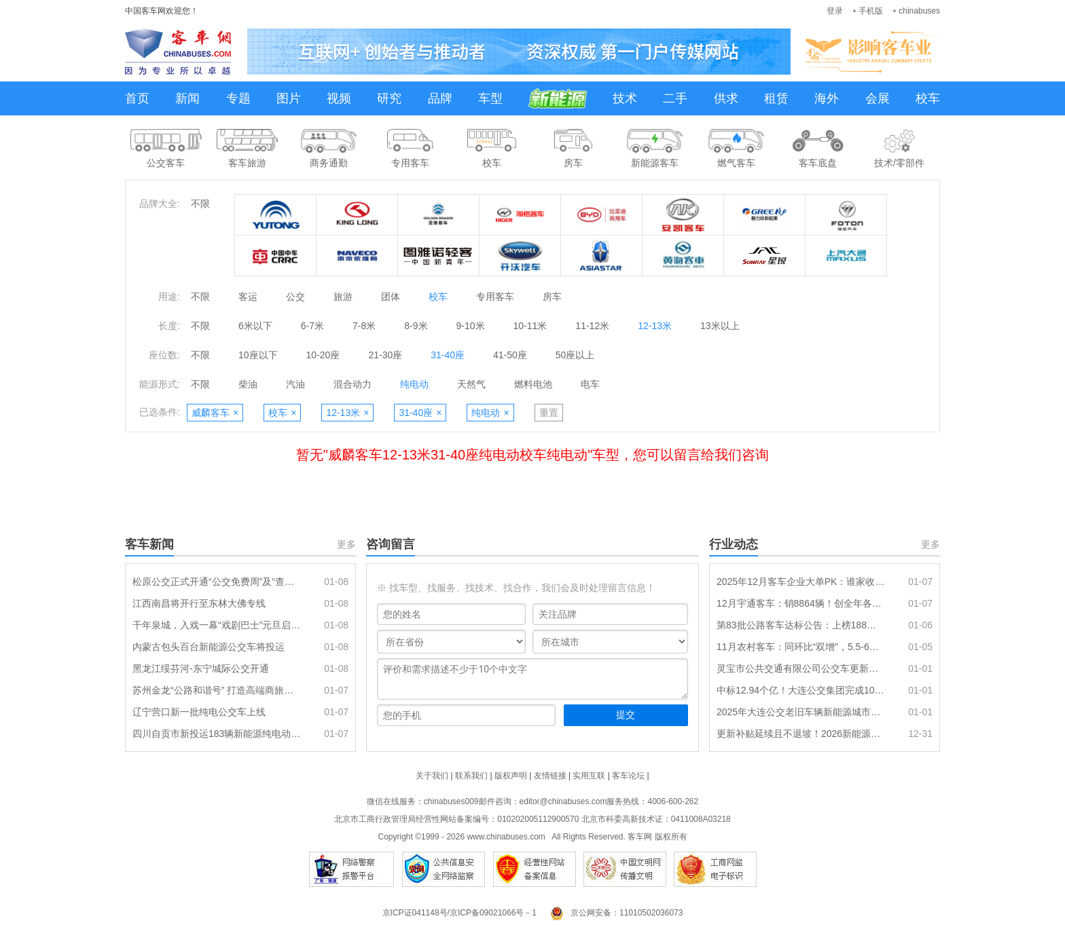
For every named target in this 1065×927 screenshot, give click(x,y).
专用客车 (495, 296)
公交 (295, 296)
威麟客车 (215, 412)
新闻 (187, 98)
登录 (835, 11)
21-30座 (385, 354)
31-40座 (448, 354)
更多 (346, 544)
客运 (247, 296)
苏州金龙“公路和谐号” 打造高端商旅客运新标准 (216, 690)
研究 (389, 98)
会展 (877, 98)
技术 (625, 98)
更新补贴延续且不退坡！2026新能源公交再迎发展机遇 (801, 733)
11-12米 (592, 325)
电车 (590, 384)
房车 (552, 296)
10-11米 (530, 325)
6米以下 (255, 325)
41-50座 (510, 354)
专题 (238, 98)
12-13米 (655, 325)
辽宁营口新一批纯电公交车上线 (199, 711)
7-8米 (364, 325)
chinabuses (919, 11)
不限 (200, 203)
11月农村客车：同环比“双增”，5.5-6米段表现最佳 (801, 646)
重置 (548, 412)
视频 (339, 98)
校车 (928, 98)
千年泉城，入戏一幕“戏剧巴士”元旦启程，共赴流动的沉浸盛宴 (216, 625)
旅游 (343, 296)
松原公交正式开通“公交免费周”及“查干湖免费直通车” (216, 581)
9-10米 (470, 325)
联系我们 (471, 775)
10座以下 (258, 354)
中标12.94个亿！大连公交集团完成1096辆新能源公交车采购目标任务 (801, 690)
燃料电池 (533, 384)
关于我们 (432, 775)
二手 (675, 98)
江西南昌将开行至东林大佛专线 (199, 603)
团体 (390, 296)
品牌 (440, 98)
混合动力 (352, 384)
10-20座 (323, 354)
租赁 (776, 98)
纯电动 (414, 384)
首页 (137, 98)
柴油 (247, 384)
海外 (826, 98)
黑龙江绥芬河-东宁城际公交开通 (200, 668)
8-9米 (415, 325)
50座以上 (575, 354)
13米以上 (720, 325)
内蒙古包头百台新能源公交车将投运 (208, 646)
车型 (490, 98)
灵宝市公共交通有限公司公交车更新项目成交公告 (801, 668)
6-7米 (312, 325)
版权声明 (510, 775)
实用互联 (589, 775)
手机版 (871, 11)
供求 (726, 98)
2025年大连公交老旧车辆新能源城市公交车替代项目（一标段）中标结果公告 (801, 711)
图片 (288, 98)
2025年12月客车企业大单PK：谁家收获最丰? (801, 581)
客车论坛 (628, 775)
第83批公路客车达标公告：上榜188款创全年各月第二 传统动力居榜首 (801, 625)
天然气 (471, 384)
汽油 (295, 384)
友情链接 (550, 775)
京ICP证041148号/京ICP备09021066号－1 (459, 912)
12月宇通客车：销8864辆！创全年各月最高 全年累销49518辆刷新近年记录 (801, 603)
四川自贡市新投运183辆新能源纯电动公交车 (216, 733)
